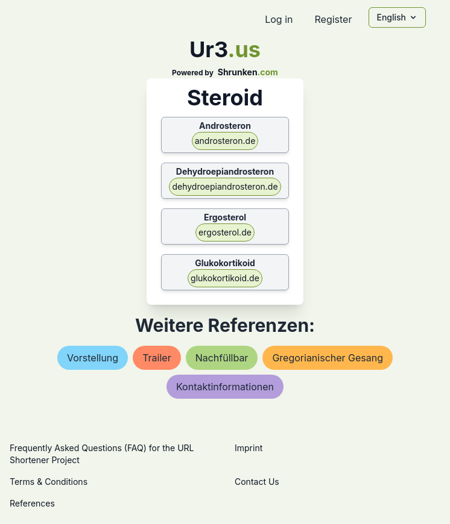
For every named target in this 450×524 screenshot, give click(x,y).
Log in (279, 19)
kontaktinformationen (225, 387)
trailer (156, 358)
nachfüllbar (222, 358)
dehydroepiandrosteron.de (224, 186)
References (32, 503)
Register (333, 19)
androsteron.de (225, 141)
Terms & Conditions (48, 481)
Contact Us (257, 481)
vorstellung (92, 358)
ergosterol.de (225, 232)
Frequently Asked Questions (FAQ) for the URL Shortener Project (102, 454)
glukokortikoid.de (225, 278)
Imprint (248, 448)
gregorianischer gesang (327, 358)
